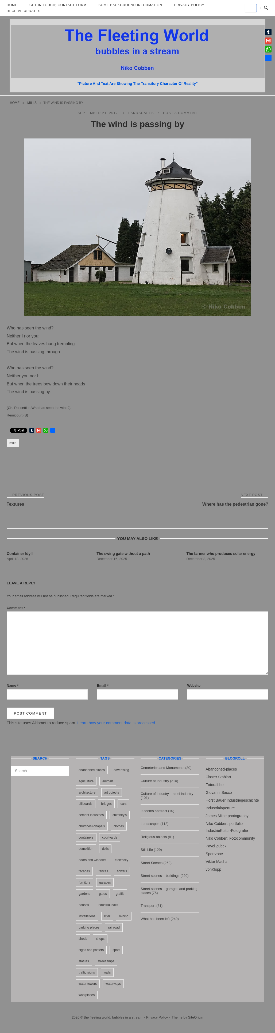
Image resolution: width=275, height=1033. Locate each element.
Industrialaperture (220, 808)
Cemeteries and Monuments (162, 768)
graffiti (120, 894)
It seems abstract (154, 811)
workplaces (87, 995)
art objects (111, 792)
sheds (83, 939)
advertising (121, 770)
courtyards (109, 837)
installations (87, 916)
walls (107, 972)
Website (193, 685)
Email (103, 685)
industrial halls (108, 905)
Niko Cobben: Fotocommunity (230, 838)
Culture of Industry (155, 781)
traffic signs (87, 972)
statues (84, 961)
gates (103, 894)
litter (107, 916)
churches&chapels (92, 826)
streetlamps (106, 961)
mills (32, 103)
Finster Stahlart (218, 777)
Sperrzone (214, 854)
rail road (113, 927)
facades (84, 871)
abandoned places (92, 770)
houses (84, 905)
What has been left (155, 919)
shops (100, 939)
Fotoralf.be (215, 785)
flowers (122, 871)
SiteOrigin (195, 1017)
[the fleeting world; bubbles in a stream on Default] (251, 8)
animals (107, 781)
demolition (86, 849)
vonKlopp (213, 869)
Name (12, 685)
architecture (87, 792)
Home (15, 103)
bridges (106, 804)
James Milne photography (227, 816)
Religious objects (154, 837)
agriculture (86, 781)
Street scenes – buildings (160, 876)
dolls (105, 849)
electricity (121, 860)
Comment (16, 608)
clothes (119, 826)
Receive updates (24, 11)
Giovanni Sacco (219, 792)
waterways (113, 984)
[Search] (63, 768)
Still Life (147, 850)
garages (105, 882)
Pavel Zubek (216, 846)
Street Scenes (151, 863)
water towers (88, 984)
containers (86, 837)
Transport (148, 906)
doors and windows (92, 860)
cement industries (91, 815)
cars (124, 804)
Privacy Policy (157, 1017)
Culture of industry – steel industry (167, 794)
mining (123, 916)
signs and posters (91, 950)
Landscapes (141, 113)
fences (103, 871)
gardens (84, 894)
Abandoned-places (221, 769)
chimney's (120, 815)
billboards (85, 804)
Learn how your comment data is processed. (116, 722)
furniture (84, 882)
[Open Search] (266, 8)
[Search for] (40, 771)
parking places (89, 927)
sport (116, 950)
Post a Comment (180, 113)
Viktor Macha (216, 861)
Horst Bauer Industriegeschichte (232, 800)
